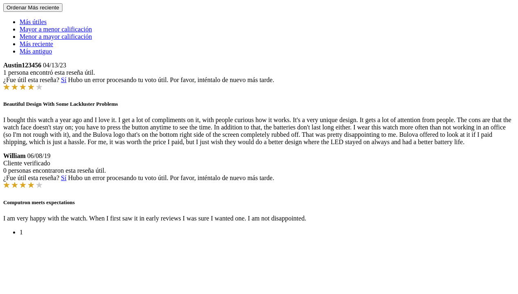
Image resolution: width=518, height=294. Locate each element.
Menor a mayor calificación (56, 36)
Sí (63, 79)
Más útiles (33, 21)
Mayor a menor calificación (56, 29)
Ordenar (33, 7)
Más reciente (36, 43)
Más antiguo (36, 51)
